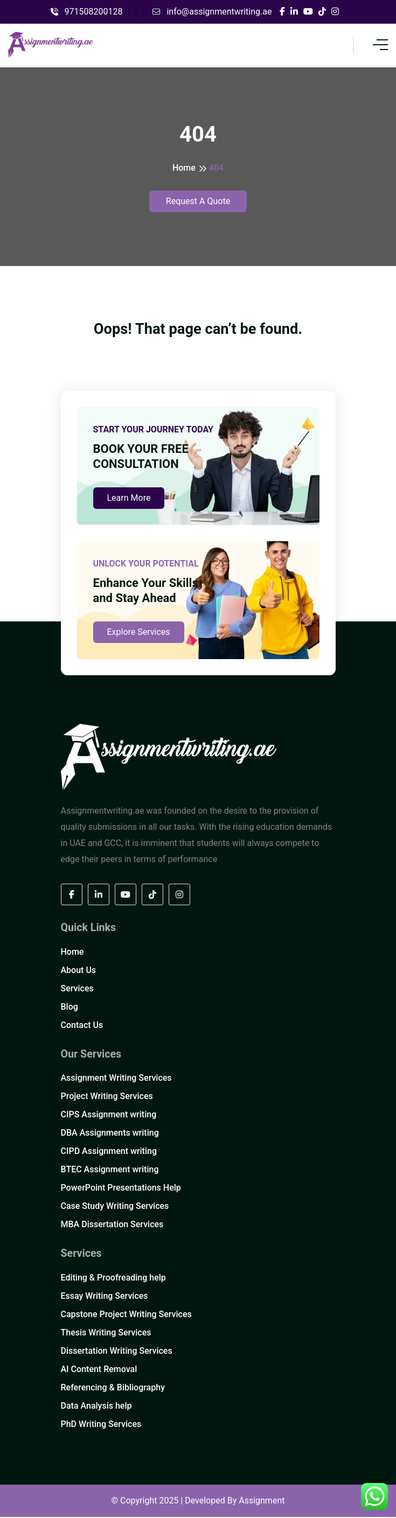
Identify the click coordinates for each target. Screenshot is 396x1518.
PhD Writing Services (101, 1425)
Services (77, 989)
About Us (78, 971)
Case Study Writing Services (115, 1207)
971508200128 (87, 11)
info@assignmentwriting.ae (212, 11)
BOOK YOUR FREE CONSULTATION (141, 457)
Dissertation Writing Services (116, 1352)
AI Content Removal (99, 1370)
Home (184, 168)
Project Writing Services (107, 1097)
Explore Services (138, 632)
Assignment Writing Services (116, 1079)
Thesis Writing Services (106, 1333)
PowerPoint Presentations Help (121, 1189)
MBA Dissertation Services (112, 1225)
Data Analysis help (96, 1407)
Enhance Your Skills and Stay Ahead (145, 591)
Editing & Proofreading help (113, 1279)
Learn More (129, 498)
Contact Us (82, 1025)
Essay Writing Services (104, 1297)
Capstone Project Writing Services (126, 1315)
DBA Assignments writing (110, 1134)
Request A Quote (198, 201)
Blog (69, 1007)
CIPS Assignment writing (109, 1115)
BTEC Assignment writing (110, 1170)
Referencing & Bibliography (113, 1388)
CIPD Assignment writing (109, 1152)
